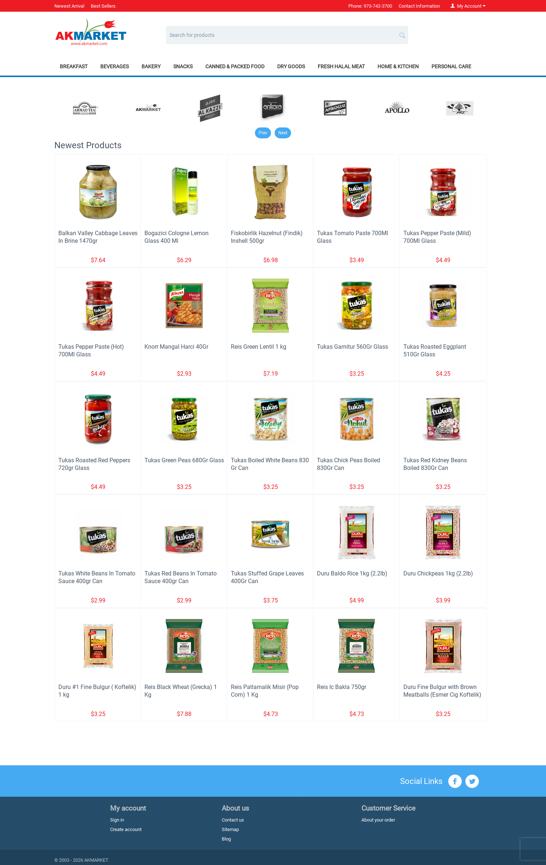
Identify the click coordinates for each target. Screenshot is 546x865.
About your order (378, 820)
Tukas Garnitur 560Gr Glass (352, 346)
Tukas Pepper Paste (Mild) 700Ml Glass (437, 237)
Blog (226, 839)
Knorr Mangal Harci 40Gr (176, 346)
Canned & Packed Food (234, 66)
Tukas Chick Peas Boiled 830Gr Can (348, 464)
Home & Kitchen (398, 66)
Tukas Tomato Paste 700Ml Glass (352, 237)
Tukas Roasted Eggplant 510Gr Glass (434, 350)
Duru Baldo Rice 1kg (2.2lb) (352, 573)
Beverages (114, 66)
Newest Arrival (69, 6)
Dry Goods (291, 66)
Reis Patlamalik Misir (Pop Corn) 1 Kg (265, 691)
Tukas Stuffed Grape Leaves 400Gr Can (267, 577)
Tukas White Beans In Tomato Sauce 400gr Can (96, 577)
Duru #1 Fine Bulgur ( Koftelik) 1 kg (97, 691)
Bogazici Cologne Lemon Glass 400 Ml (176, 237)
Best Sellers (103, 6)
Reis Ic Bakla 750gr (341, 687)
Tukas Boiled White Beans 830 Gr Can (270, 464)
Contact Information (419, 6)
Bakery (151, 66)
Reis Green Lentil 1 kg (258, 346)
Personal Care (451, 66)
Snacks (183, 66)
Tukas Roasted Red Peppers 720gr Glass (94, 464)
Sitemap (230, 829)
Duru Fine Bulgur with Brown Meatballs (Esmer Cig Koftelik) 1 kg (442, 695)
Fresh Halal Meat (341, 66)
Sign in (117, 820)
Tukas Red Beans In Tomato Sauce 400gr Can (180, 577)
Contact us (233, 820)
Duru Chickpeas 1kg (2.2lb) (438, 573)
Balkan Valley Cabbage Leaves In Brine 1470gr (98, 237)
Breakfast (74, 66)
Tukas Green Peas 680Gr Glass (184, 460)
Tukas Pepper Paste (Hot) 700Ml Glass (91, 350)
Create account (126, 829)
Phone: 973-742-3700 (370, 6)
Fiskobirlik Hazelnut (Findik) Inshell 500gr (267, 237)
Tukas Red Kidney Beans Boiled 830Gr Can (435, 464)
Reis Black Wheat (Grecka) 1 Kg (180, 691)
